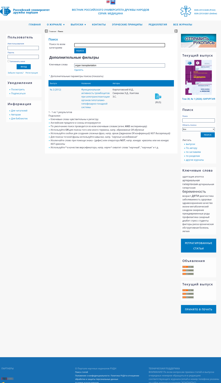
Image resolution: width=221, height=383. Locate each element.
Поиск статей (81, 372)
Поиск (185, 116)
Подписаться (18, 93)
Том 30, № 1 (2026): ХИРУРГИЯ (198, 98)
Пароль (11, 52)
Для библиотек (19, 118)
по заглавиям (193, 151)
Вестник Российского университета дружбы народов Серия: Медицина (110, 11)
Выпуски (77, 24)
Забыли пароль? (16, 72)
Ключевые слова (58, 64)
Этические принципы (127, 24)
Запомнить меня (17, 61)
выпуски (190, 144)
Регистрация (32, 72)
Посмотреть (18, 89)
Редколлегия (158, 24)
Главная (35, 24)
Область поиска (198, 127)
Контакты (99, 24)
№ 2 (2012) (55, 89)
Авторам (16, 114)
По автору (191, 148)
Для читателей (19, 110)
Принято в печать (198, 309)
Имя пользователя (16, 43)
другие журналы (195, 159)
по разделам (193, 155)
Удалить (78, 69)
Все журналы (182, 24)
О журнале (54, 24)
